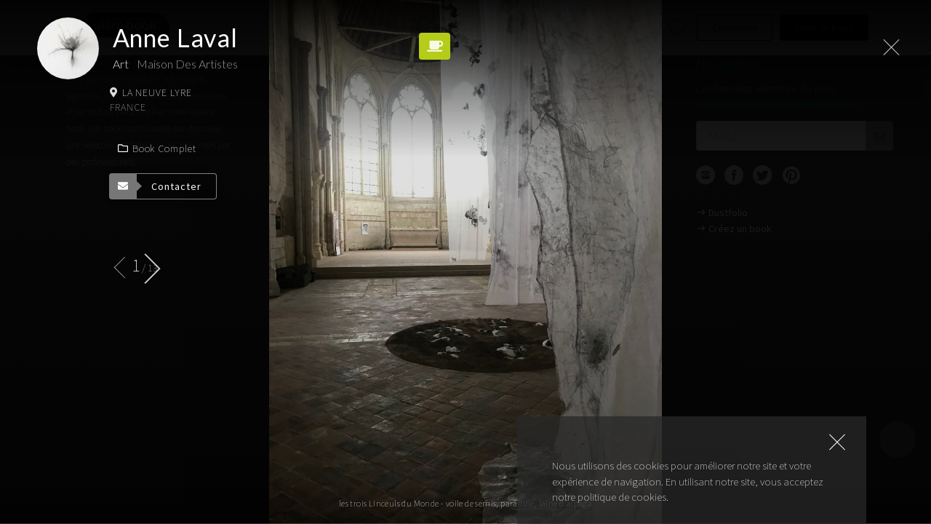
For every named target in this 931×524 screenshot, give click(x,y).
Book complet (156, 148)
